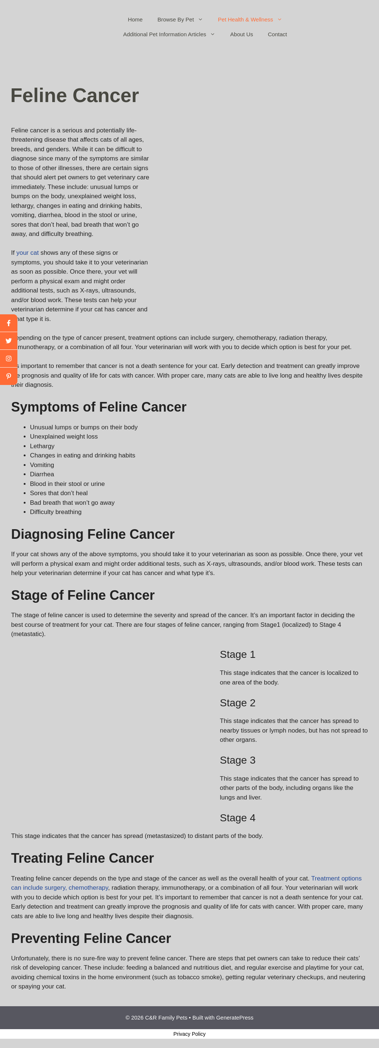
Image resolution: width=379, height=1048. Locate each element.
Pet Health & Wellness (254, 19)
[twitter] (8, 341)
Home (135, 19)
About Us (241, 34)
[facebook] (8, 323)
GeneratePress (235, 1017)
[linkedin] (8, 376)
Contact (277, 34)
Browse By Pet (183, 19)
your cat (27, 252)
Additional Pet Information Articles (173, 34)
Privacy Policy (189, 1034)
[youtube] (8, 359)
